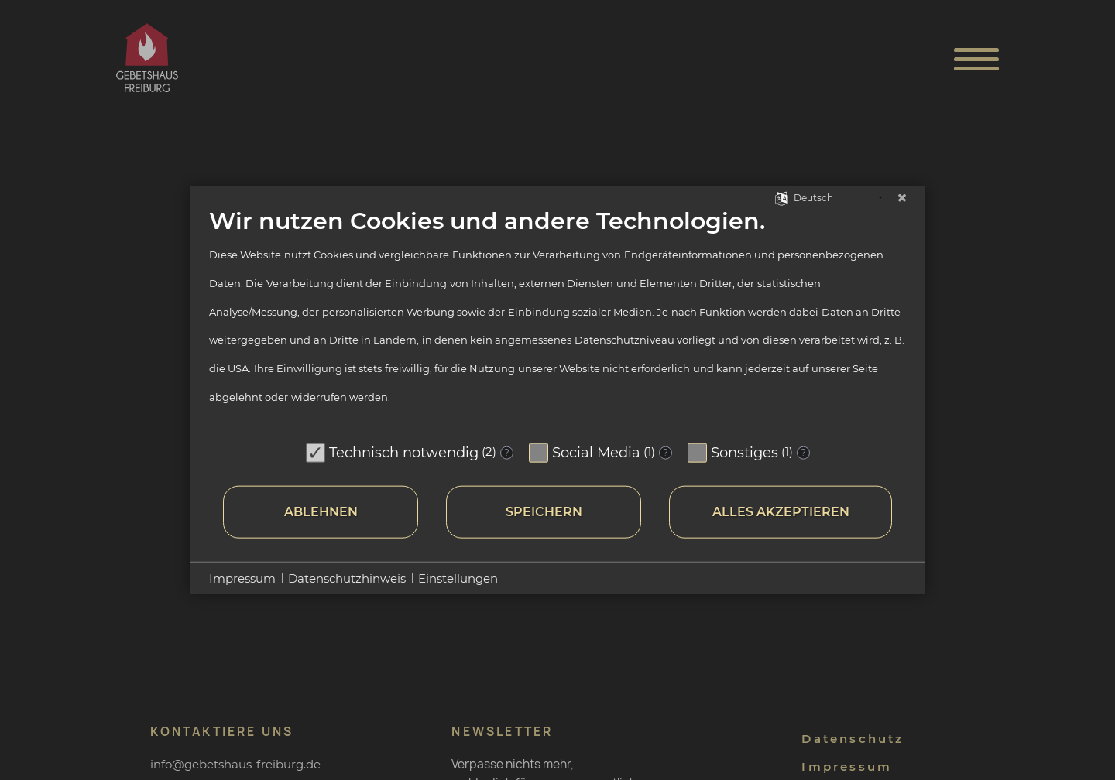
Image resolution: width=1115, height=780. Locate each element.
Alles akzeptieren (780, 512)
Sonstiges (744, 451)
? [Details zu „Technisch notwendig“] (506, 452)
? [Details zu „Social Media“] (665, 452)
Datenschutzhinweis (347, 577)
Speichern (544, 512)
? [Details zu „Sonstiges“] (803, 452)
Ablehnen (321, 512)
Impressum (242, 577)
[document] (557, 321)
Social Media (596, 451)
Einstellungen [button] (458, 577)
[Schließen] (902, 198)
